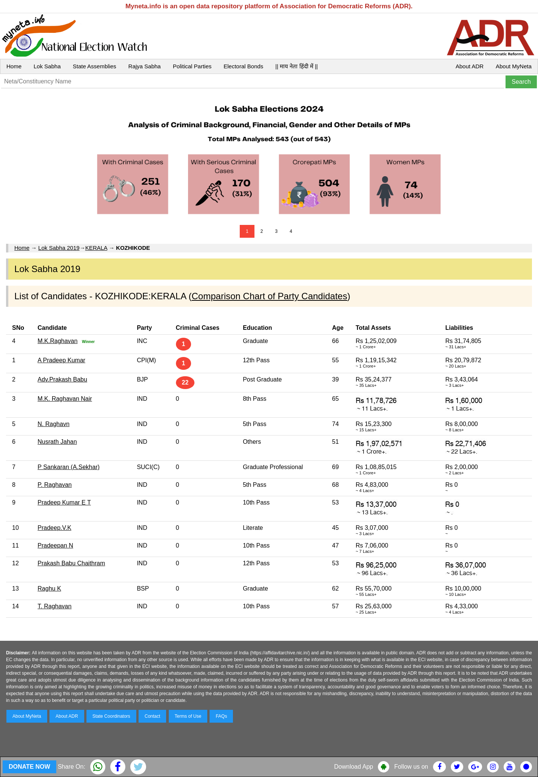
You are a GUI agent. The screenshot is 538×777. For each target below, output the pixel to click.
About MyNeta (514, 66)
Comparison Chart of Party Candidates (269, 296)
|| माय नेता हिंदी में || (296, 66)
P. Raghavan (55, 485)
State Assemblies (94, 66)
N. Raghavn (54, 424)
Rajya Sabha (144, 66)
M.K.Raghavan (58, 341)
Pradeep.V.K (54, 528)
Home (14, 66)
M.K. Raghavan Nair (65, 398)
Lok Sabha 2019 (58, 248)
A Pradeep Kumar (61, 360)
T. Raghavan (55, 606)
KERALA (96, 248)
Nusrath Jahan (57, 442)
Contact (152, 716)
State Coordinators (111, 716)
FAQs (221, 716)
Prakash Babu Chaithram (71, 563)
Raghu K (49, 588)
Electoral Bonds (243, 66)
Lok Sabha (47, 66)
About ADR (470, 66)
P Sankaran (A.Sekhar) (69, 467)
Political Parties (192, 66)
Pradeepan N (55, 545)
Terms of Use (188, 716)
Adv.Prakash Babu (62, 379)
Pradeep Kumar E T (64, 502)
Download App (353, 766)
